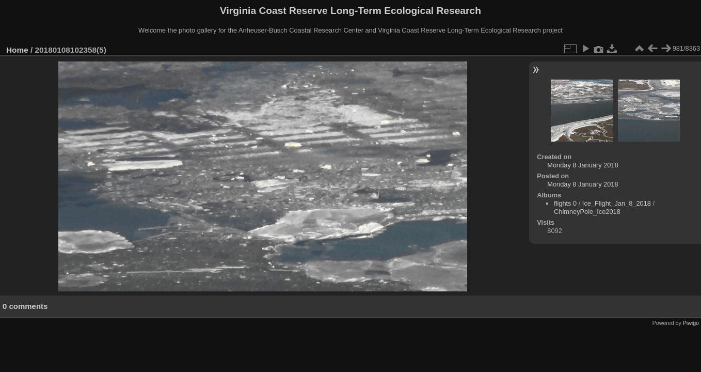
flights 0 (565, 203)
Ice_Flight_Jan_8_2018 (616, 203)
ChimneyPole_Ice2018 (587, 211)
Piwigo (691, 323)
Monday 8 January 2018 (582, 165)
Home (17, 49)
